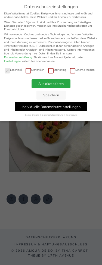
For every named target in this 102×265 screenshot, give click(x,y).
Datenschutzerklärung (18, 57)
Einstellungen (12, 61)
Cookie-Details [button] (32, 114)
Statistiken (35, 70)
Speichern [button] (51, 95)
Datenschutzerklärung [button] (53, 114)
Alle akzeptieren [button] (51, 83)
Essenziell (13, 70)
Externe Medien (82, 70)
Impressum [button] (71, 114)
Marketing (57, 70)
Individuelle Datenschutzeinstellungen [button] (51, 106)
